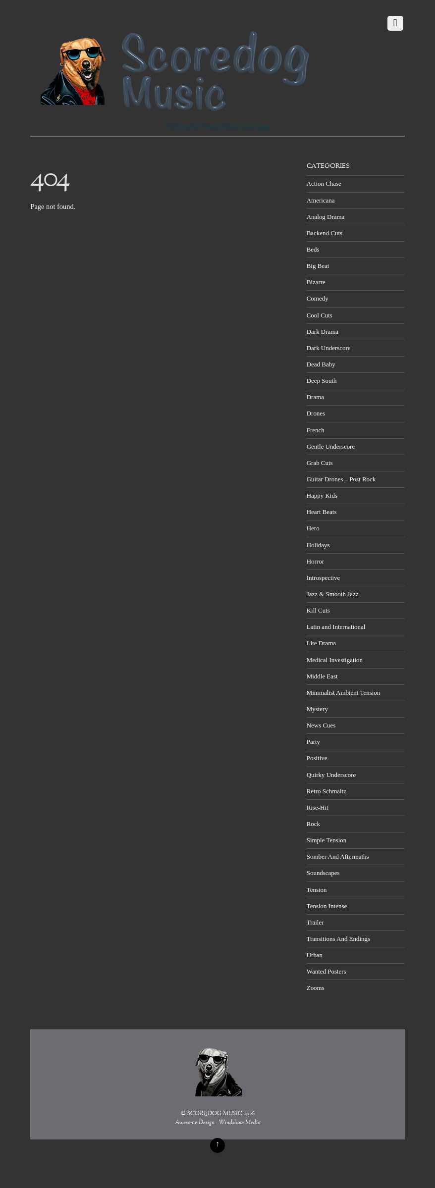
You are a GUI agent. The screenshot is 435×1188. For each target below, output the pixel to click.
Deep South (322, 380)
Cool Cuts (319, 315)
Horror (315, 561)
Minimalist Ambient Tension (344, 692)
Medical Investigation (335, 660)
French (316, 430)
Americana (321, 200)
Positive (317, 758)
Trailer (315, 922)
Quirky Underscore (331, 774)
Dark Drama (322, 331)
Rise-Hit (317, 807)
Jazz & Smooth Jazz (333, 594)
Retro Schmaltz (326, 791)
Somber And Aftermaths (338, 856)
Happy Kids (322, 495)
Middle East (322, 676)
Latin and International (336, 626)
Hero (313, 528)
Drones (316, 413)
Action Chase (324, 183)
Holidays (318, 545)
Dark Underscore (329, 348)
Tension (317, 889)
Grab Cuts (320, 462)
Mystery (317, 709)
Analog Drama (326, 216)
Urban (315, 955)
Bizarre (316, 282)
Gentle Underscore (331, 446)
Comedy (317, 298)
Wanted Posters (326, 971)
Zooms (316, 987)
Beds (313, 249)
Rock (313, 823)
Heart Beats (322, 512)
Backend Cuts (324, 233)
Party (313, 741)
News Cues (321, 725)
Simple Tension (327, 840)
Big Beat (318, 265)
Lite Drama (321, 643)
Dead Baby (321, 364)
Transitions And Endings (338, 938)
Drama (315, 397)
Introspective (323, 577)
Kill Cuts (318, 610)
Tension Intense (327, 906)
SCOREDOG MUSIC (214, 1114)
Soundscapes (323, 873)
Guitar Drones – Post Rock (341, 479)
